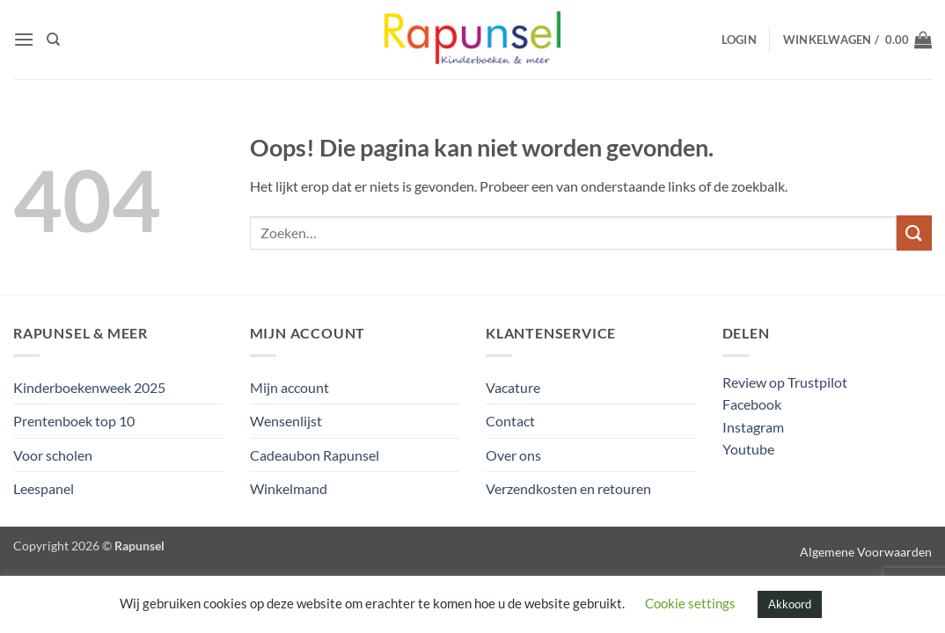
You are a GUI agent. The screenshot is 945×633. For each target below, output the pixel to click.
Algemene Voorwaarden (866, 551)
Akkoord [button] (789, 604)
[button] (23, 39)
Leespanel (43, 488)
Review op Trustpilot (784, 382)
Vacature (513, 387)
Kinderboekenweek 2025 (89, 387)
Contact (510, 420)
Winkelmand (288, 488)
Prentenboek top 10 (74, 420)
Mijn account (289, 387)
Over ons (513, 455)
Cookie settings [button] (690, 603)
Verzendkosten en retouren (568, 488)
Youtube (748, 448)
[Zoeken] (53, 39)
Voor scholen (52, 455)
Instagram (753, 426)
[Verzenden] (914, 232)
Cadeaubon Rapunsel (314, 455)
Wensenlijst (286, 420)
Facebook (751, 404)
